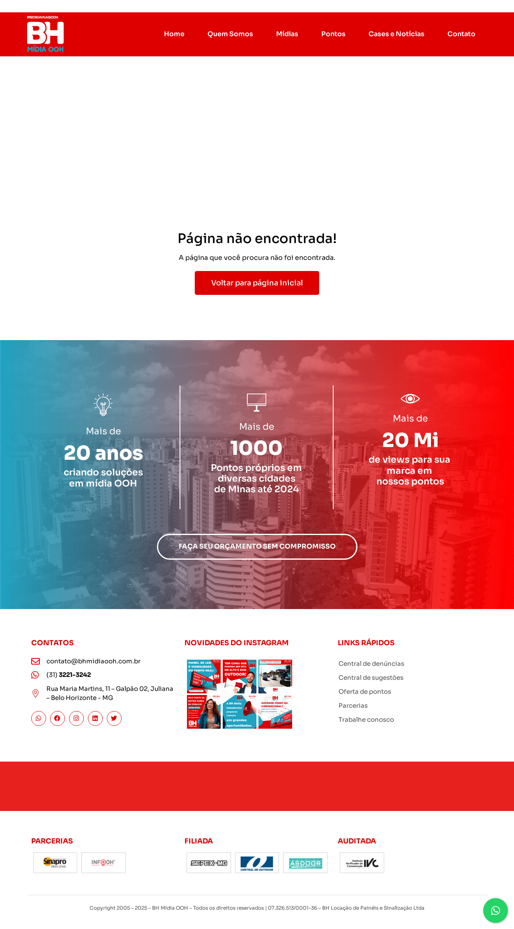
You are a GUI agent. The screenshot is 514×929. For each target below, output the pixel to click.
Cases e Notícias (396, 34)
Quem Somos (230, 34)
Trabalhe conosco (366, 719)
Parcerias (353, 705)
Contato (461, 34)
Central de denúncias (371, 663)
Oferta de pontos (365, 691)
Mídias (287, 34)
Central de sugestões (371, 677)
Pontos (333, 34)
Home (174, 34)
